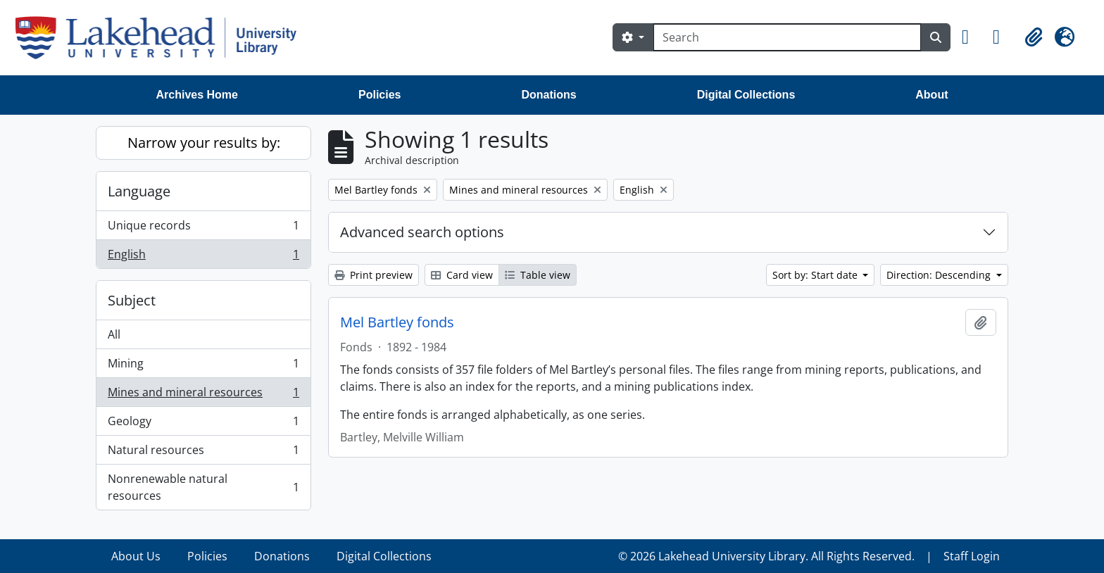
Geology (203, 424)
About (931, 95)
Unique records (203, 228)
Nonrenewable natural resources (203, 487)
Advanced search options (422, 231)
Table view (537, 275)
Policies (379, 95)
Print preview (373, 275)
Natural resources (203, 453)
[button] (971, 37)
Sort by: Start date (816, 275)
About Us (136, 556)
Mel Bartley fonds (397, 322)
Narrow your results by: (203, 142)
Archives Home (197, 95)
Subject (132, 300)
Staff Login (971, 556)
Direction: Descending (939, 275)
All (114, 334)
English (203, 257)
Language (139, 191)
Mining (203, 366)
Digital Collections (746, 95)
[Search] (787, 37)
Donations (548, 95)
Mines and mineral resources (203, 395)
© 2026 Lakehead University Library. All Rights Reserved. (766, 556)
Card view (462, 275)
